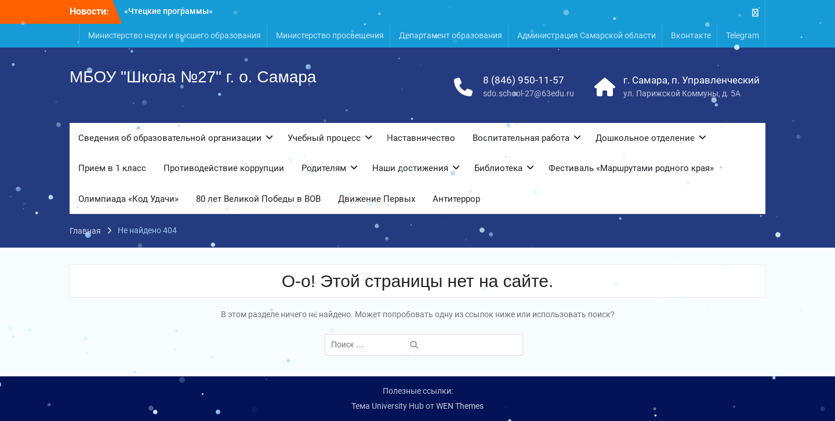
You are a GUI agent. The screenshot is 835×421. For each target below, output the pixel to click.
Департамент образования (450, 35)
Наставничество (421, 138)
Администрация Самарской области (586, 35)
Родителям (324, 168)
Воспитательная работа (521, 138)
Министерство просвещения (330, 35)
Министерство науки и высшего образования (174, 35)
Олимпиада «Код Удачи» (128, 199)
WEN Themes (460, 406)
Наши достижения (410, 168)
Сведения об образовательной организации (170, 138)
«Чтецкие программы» (168, 11)
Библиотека (498, 168)
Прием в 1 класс (112, 168)
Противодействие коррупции (224, 168)
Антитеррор (456, 199)
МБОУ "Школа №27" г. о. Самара (193, 77)
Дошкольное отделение (645, 138)
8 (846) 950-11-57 (523, 80)
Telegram (742, 35)
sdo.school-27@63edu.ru (528, 93)
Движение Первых (376, 199)
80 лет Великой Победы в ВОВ (258, 199)
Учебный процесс (324, 138)
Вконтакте (691, 35)
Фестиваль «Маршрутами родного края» (631, 168)
